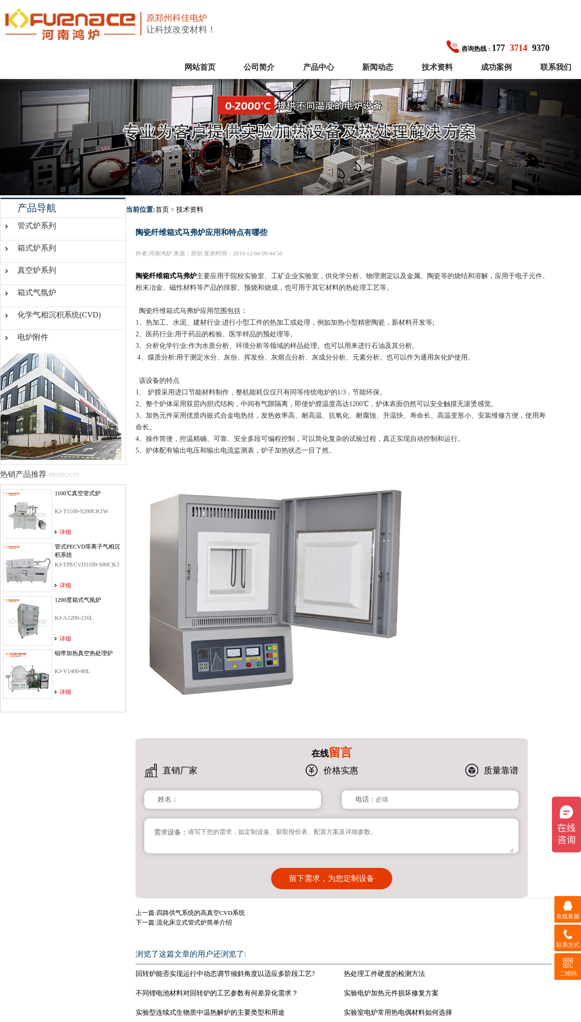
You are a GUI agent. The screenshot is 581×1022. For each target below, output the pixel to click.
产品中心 (318, 67)
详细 (65, 532)
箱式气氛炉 (36, 292)
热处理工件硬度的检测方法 (384, 970)
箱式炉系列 (36, 248)
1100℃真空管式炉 (78, 493)
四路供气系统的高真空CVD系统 (200, 908)
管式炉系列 (36, 225)
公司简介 (259, 67)
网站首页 (199, 67)
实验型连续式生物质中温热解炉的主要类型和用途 (210, 1008)
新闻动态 (377, 67)
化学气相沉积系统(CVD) (59, 315)
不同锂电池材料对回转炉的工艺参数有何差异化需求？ (217, 989)
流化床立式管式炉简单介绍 (194, 918)
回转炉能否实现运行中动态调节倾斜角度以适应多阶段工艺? (225, 970)
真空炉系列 (36, 270)
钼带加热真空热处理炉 (84, 653)
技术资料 (437, 67)
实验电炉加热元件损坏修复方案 (391, 989)
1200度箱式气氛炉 (78, 600)
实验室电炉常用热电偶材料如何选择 (398, 1008)
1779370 (498, 48)
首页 (162, 209)
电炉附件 (32, 337)
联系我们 (555, 67)
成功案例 (496, 67)
